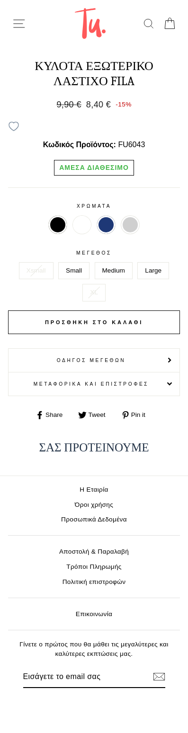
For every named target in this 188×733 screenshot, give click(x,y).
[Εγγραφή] (159, 676)
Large (153, 270)
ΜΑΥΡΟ (58, 225)
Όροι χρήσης (94, 504)
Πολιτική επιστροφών (94, 581)
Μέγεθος (94, 253)
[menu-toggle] (19, 24)
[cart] (169, 23)
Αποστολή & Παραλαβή (94, 551)
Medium (113, 270)
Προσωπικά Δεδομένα (94, 519)
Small (74, 270)
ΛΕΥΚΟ (82, 225)
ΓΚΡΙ (130, 225)
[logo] (90, 23)
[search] (148, 23)
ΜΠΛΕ (106, 225)
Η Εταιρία (94, 489)
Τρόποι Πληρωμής (94, 566)
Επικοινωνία (94, 614)
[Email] (78, 676)
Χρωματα (94, 206)
